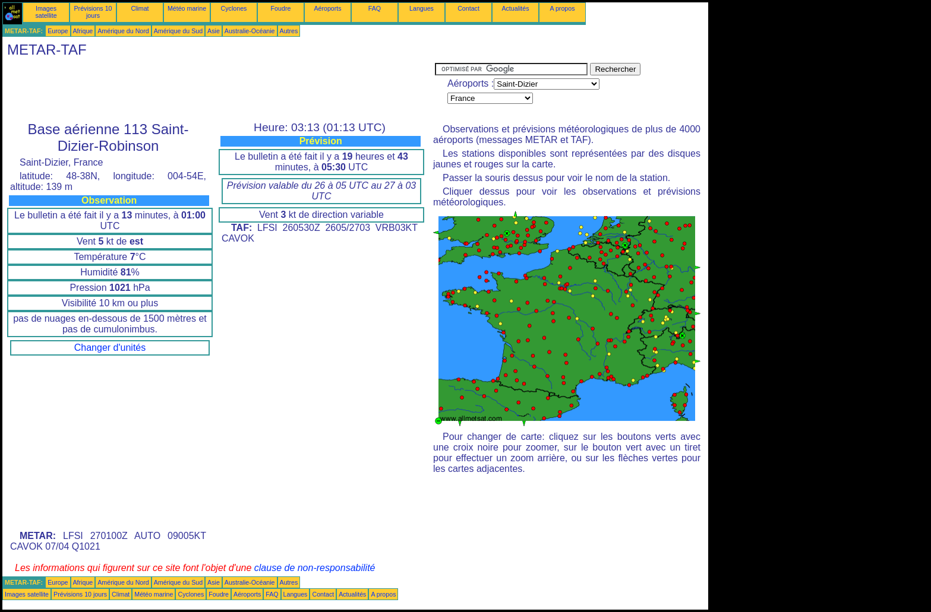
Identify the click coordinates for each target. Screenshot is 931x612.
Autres (289, 30)
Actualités (515, 8)
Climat (140, 8)
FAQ (374, 8)
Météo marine (187, 8)
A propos (562, 8)
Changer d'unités (110, 348)
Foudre (281, 8)
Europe (58, 30)
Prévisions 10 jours (93, 12)
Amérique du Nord (123, 30)
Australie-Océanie (250, 30)
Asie (213, 30)
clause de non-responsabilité (314, 568)
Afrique (83, 30)
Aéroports (327, 8)
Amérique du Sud (178, 30)
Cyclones (234, 8)
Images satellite (45, 12)
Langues (421, 8)
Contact (468, 8)
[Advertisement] (218, 89)
